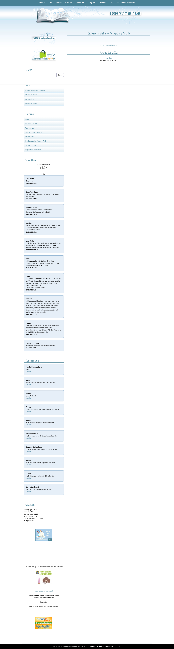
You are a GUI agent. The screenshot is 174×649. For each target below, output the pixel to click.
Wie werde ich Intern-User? (126, 3)
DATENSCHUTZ (31, 124)
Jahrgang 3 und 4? (31, 145)
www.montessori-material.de (43, 591)
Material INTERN (31, 95)
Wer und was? (30, 128)
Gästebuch (102, 3)
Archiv (50, 3)
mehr (29, 371)
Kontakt (58, 3)
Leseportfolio (29, 137)
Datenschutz (80, 3)
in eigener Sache (31, 103)
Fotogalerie (92, 3)
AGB (27, 119)
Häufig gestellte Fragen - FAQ (35, 141)
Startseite (42, 3)
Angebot (109, 58)
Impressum (68, 3)
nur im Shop (29, 99)
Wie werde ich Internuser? (34, 132)
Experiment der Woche (33, 150)
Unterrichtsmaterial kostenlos (35, 90)
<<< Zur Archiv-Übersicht (108, 45)
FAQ (111, 3)
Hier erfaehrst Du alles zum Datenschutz (101, 646)
